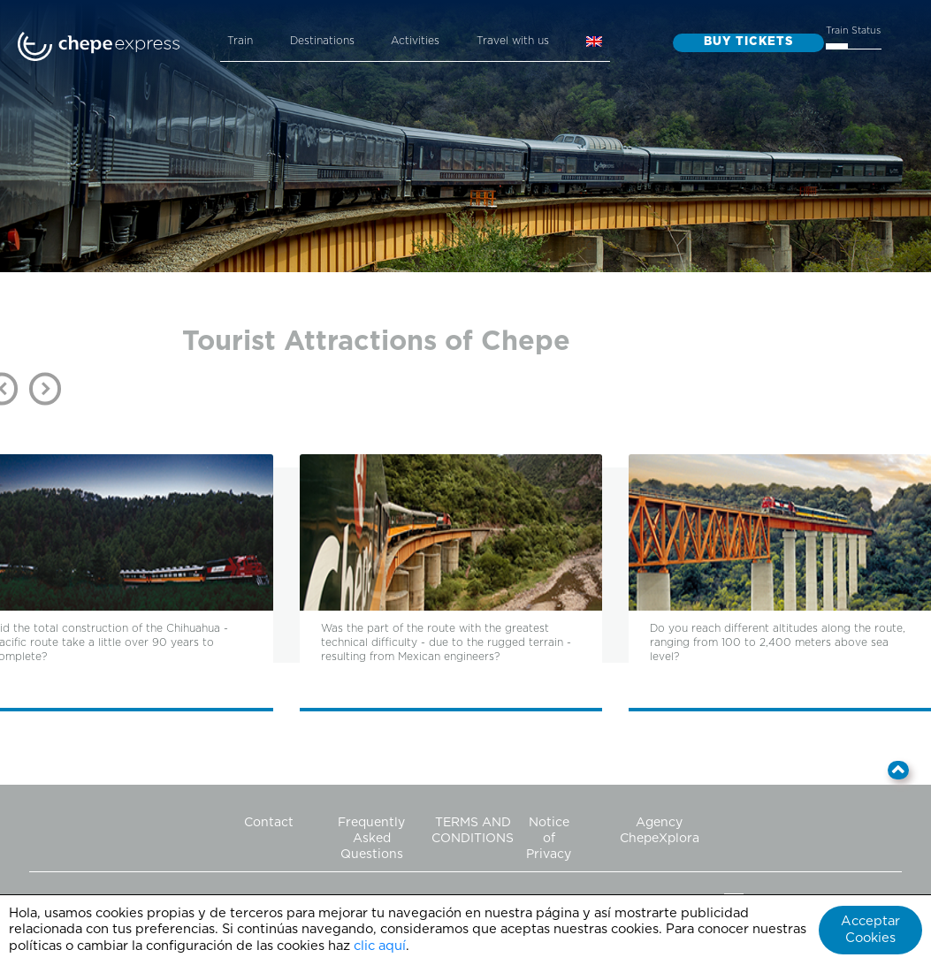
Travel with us (513, 40)
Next (45, 388)
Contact (269, 823)
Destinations (322, 40)
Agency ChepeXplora (659, 831)
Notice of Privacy (548, 839)
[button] (899, 770)
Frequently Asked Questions (371, 839)
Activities (415, 40)
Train (240, 40)
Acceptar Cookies (870, 930)
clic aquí (380, 946)
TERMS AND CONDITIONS (472, 831)
